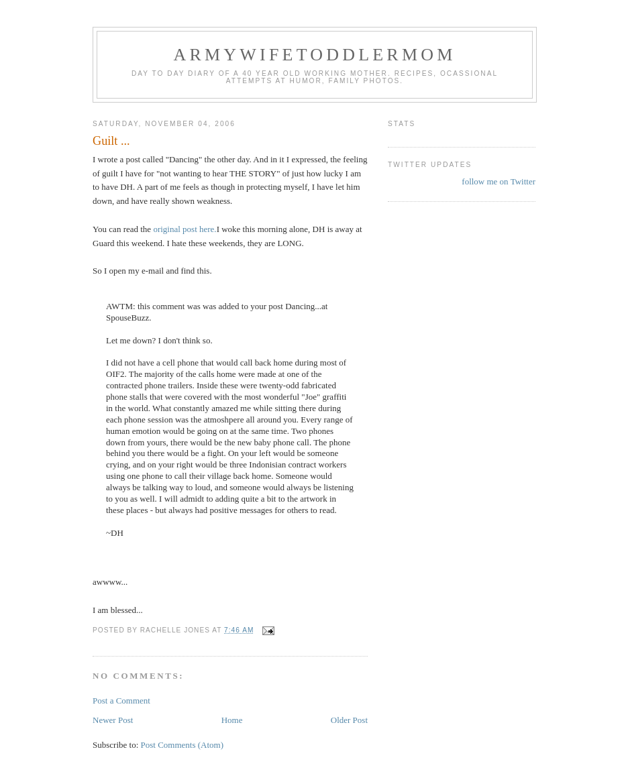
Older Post (349, 720)
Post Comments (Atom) (182, 745)
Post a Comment (121, 700)
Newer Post (113, 720)
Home (232, 720)
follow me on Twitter (498, 181)
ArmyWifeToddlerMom (314, 54)
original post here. (184, 229)
